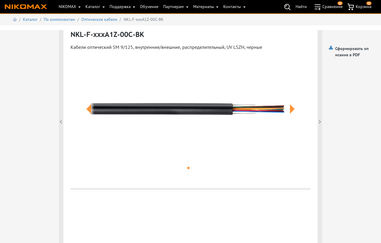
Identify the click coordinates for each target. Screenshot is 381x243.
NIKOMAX (68, 6)
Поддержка (121, 6)
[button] (89, 116)
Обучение (149, 6)
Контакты (232, 6)
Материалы (204, 6)
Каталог (93, 6)
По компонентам (59, 19)
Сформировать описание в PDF (351, 51)
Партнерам (174, 6)
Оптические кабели (99, 19)
